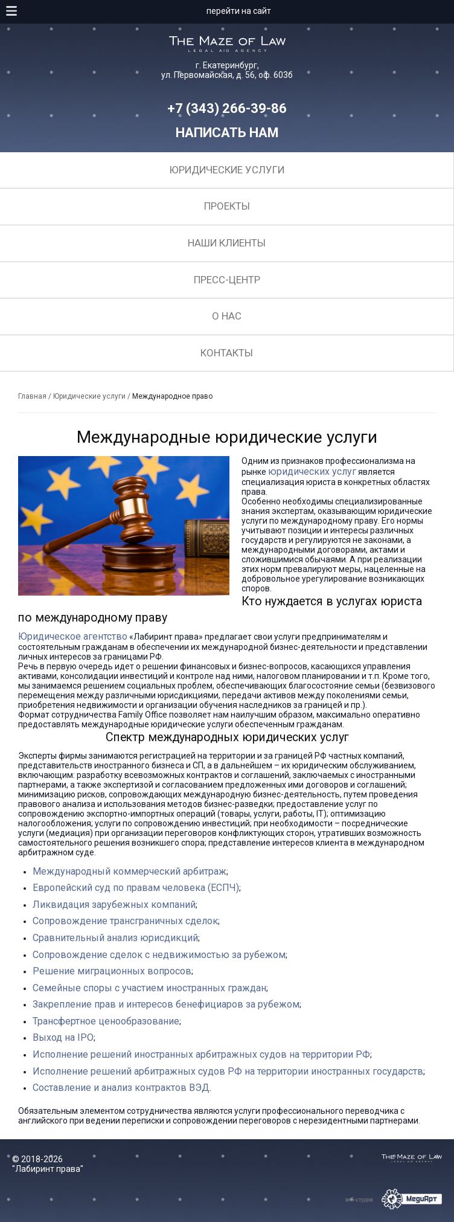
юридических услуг (312, 471)
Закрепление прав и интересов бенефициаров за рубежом (166, 1004)
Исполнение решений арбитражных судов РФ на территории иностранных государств (228, 1071)
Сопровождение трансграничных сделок (125, 921)
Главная (32, 396)
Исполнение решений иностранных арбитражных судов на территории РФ (201, 1054)
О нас (226, 316)
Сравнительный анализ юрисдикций (115, 938)
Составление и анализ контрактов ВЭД (121, 1087)
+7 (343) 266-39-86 (227, 108)
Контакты (226, 353)
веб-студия (359, 1199)
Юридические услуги (227, 170)
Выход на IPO (63, 1037)
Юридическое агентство (72, 636)
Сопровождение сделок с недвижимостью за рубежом (159, 954)
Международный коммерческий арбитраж (129, 871)
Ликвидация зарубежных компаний (114, 904)
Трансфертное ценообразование (106, 1021)
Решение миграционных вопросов (112, 971)
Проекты (227, 206)
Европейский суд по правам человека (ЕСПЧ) (136, 887)
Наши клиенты (227, 243)
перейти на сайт (238, 11)
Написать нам (227, 132)
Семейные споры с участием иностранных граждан (149, 988)
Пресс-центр (227, 280)
